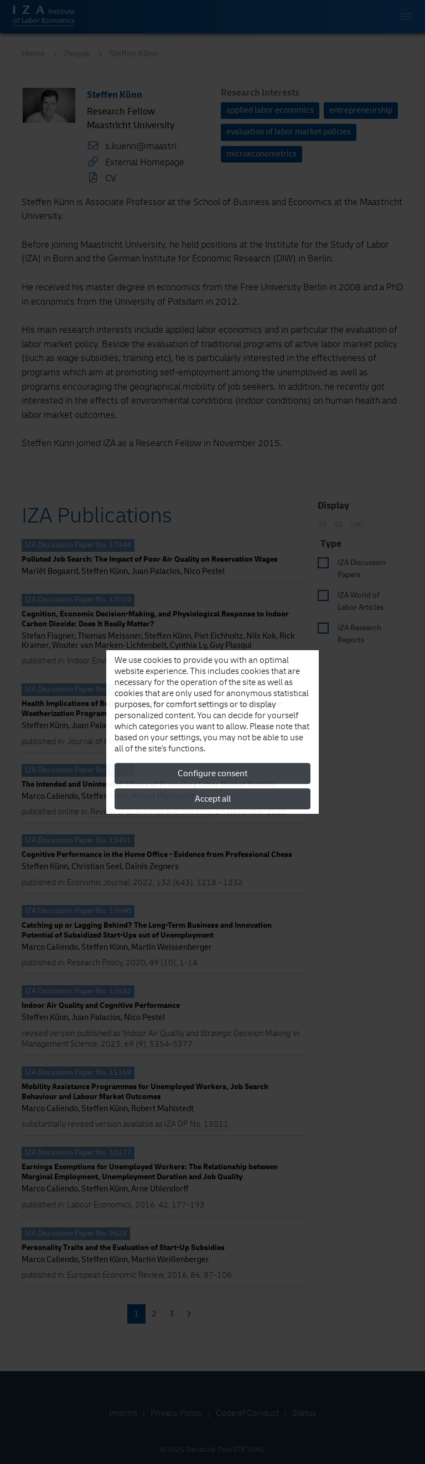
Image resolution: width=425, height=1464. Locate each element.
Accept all (213, 798)
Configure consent (212, 773)
